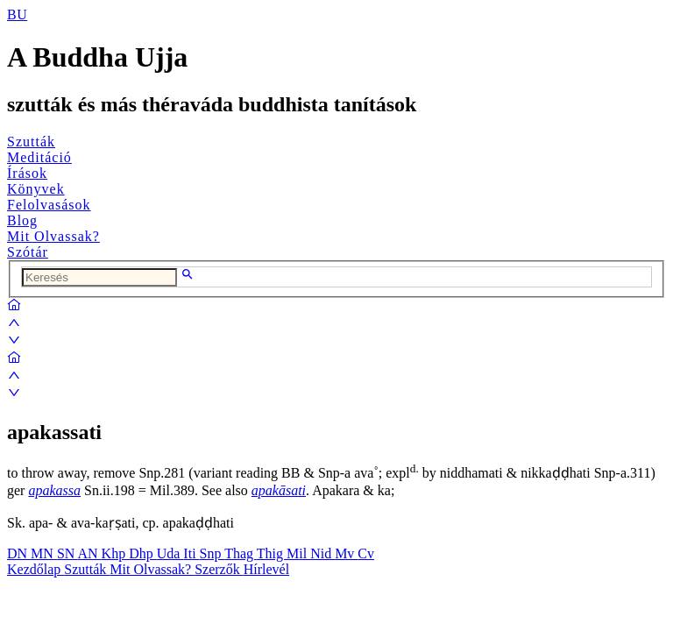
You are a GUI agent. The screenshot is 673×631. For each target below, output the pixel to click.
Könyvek (36, 188)
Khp (116, 553)
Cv (366, 553)
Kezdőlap (35, 569)
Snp (212, 553)
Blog (22, 220)
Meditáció (39, 157)
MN (44, 553)
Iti (191, 553)
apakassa (54, 490)
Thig (272, 553)
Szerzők (219, 569)
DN (19, 553)
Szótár (27, 252)
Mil (298, 553)
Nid (322, 553)
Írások (27, 173)
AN (89, 553)
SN (67, 553)
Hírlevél (266, 569)
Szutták (31, 141)
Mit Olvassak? (53, 236)
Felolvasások (49, 204)
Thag (240, 553)
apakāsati (278, 490)
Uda (170, 553)
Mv (346, 553)
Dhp (143, 553)
